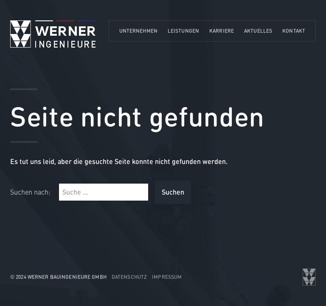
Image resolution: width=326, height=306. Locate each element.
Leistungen (183, 31)
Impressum (167, 277)
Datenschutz (129, 277)
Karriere (221, 31)
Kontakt (293, 31)
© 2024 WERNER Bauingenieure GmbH (58, 277)
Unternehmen (138, 31)
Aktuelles (258, 31)
